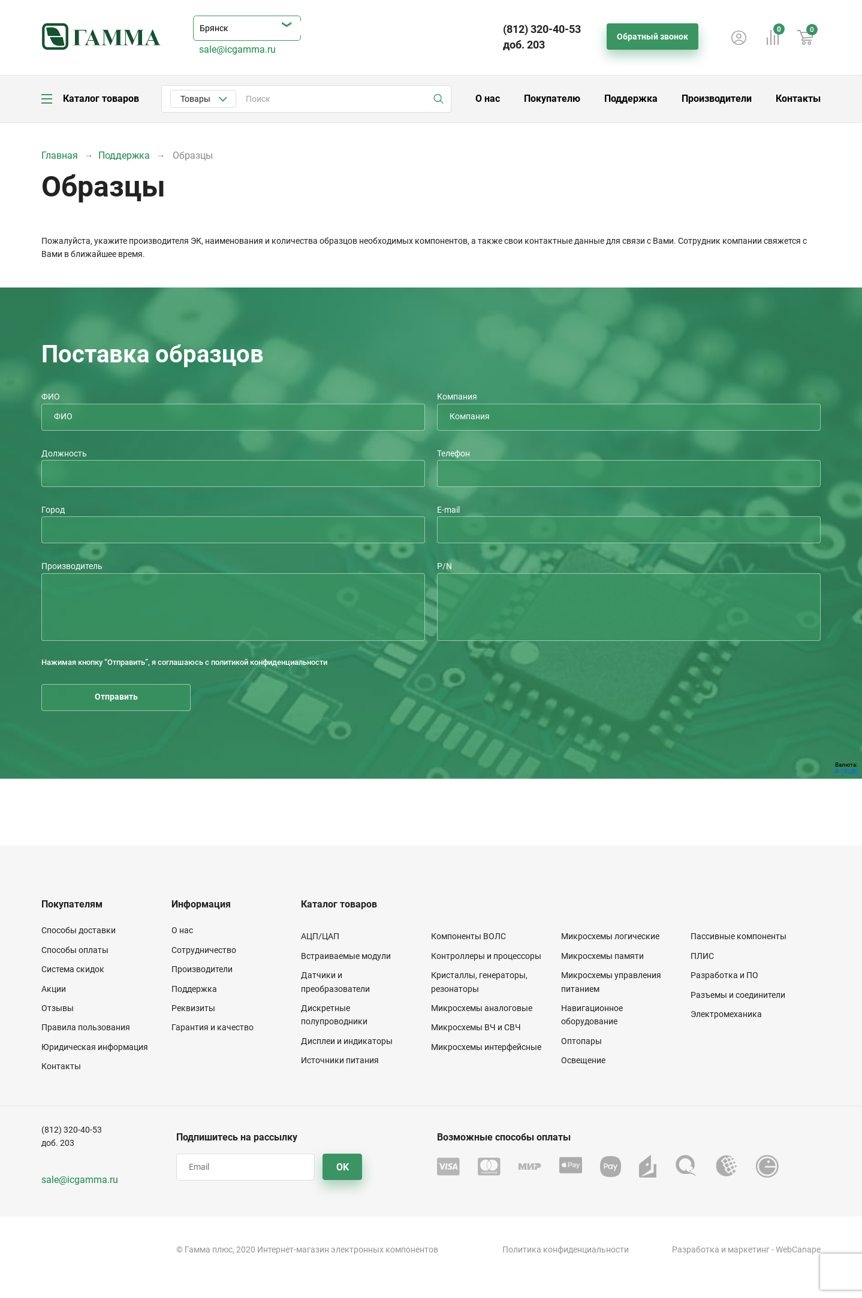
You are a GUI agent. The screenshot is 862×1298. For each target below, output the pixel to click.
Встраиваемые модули (346, 956)
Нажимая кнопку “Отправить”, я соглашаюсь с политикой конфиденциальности (184, 662)
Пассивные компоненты (738, 936)
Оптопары (581, 1041)
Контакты (798, 98)
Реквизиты (193, 1008)
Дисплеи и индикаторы (347, 1041)
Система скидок (72, 969)
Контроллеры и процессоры (486, 956)
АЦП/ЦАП (320, 936)
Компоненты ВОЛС (468, 936)
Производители (717, 98)
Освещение (583, 1060)
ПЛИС (702, 956)
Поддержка (631, 98)
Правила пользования (85, 1027)
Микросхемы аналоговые (481, 1008)
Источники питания (340, 1060)
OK (342, 1167)
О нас (487, 98)
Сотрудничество (203, 950)
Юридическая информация (94, 1047)
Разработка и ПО (724, 975)
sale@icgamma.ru (237, 49)
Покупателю (552, 98)
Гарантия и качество (212, 1027)
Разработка (695, 1249)
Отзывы (57, 1008)
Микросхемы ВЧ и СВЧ (476, 1027)
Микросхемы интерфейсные (486, 1047)
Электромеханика (726, 1014)
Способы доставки (78, 930)
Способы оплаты (74, 950)
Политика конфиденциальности (565, 1249)
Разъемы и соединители (738, 995)
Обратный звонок (652, 36)
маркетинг (749, 1249)
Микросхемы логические (610, 936)
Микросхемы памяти (602, 956)
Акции (53, 989)
